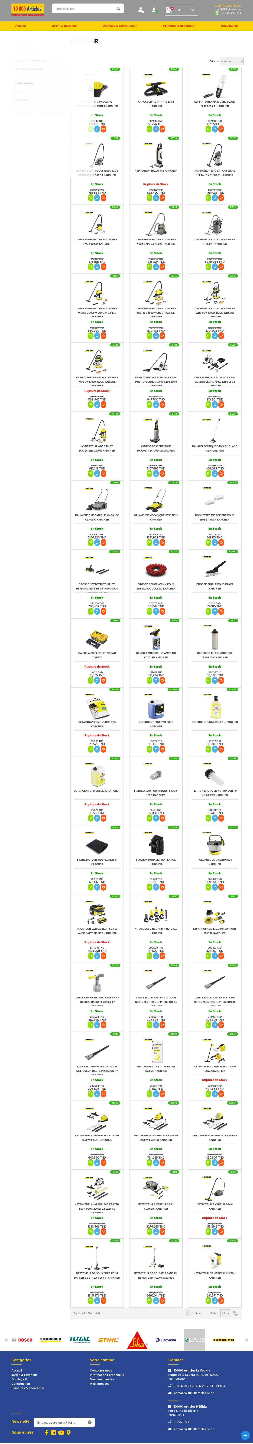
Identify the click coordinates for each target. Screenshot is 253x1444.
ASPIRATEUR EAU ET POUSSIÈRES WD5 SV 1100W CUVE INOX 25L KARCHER (97, 383)
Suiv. (198, 1314)
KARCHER (21, 101)
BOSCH (19, 92)
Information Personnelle (108, 1376)
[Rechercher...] (88, 8)
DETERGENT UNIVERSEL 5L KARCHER (97, 791)
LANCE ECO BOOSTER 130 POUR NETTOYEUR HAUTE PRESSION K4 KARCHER (156, 1003)
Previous (6, 1341)
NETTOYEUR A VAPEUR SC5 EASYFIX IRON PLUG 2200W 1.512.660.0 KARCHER (97, 1209)
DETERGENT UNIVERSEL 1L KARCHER (215, 722)
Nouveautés (229, 26)
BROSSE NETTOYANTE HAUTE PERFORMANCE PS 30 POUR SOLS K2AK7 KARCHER (97, 589)
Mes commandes (102, 1380)
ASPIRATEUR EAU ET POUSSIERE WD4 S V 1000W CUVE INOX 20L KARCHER (156, 314)
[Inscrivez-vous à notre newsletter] (64, 1424)
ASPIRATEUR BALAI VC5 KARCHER (156, 171)
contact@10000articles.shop (195, 1394)
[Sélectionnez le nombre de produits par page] (225, 1314)
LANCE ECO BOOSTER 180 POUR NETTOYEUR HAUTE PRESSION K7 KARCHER (97, 1072)
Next (247, 1341)
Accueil (21, 26)
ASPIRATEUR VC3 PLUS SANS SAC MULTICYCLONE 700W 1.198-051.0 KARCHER (215, 383)
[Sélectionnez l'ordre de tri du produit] (232, 62)
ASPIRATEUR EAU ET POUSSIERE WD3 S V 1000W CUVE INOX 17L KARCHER (97, 314)
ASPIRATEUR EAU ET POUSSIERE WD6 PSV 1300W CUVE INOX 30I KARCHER (214, 314)
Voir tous (38, 110)
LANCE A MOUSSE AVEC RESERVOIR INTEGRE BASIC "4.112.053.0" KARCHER (97, 1003)
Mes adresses (100, 1385)
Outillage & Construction (119, 26)
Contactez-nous (102, 1371)
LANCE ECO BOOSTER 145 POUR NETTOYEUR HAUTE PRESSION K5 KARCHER (214, 1003)
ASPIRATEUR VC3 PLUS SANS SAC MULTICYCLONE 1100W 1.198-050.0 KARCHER (156, 383)
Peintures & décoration (179, 26)
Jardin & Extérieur (63, 26)
